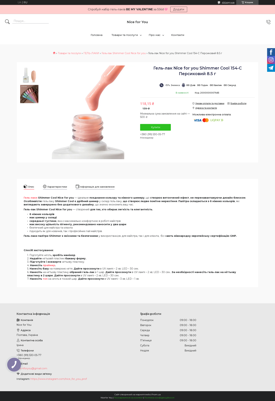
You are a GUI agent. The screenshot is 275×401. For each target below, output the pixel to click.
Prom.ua (156, 394)
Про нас (154, 35)
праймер (49, 265)
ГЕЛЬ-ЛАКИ (91, 53)
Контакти (177, 35)
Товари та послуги (125, 35)
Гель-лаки (30, 197)
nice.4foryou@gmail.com (31, 368)
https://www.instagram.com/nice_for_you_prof (59, 379)
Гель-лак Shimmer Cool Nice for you (124, 53)
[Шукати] (7, 22)
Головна (96, 35)
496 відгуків (228, 2)
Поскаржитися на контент (128, 397)
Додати (178, 9)
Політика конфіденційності (159, 397)
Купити (155, 127)
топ (45, 278)
